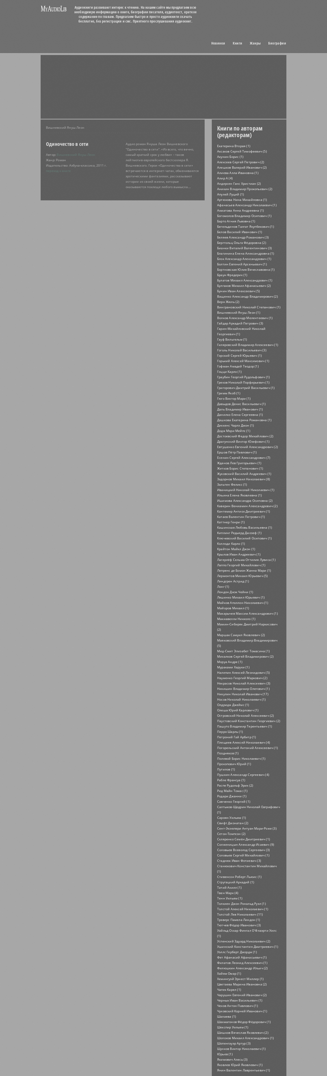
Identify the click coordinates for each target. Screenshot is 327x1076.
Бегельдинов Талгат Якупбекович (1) (245, 226)
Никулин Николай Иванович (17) (242, 694)
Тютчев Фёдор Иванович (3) (239, 925)
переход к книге (58, 171)
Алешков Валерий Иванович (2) (242, 167)
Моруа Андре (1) (229, 662)
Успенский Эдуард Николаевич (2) (243, 941)
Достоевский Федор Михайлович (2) (245, 436)
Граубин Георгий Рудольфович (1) (243, 377)
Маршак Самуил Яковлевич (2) (241, 635)
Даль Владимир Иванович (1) (240, 409)
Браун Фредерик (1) (232, 275)
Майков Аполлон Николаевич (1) (242, 603)
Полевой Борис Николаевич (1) (241, 758)
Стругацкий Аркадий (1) (235, 882)
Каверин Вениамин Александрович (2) (247, 506)
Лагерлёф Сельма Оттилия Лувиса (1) (246, 560)
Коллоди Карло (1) (231, 543)
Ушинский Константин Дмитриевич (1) (247, 946)
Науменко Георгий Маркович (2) (242, 678)
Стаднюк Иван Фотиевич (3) (239, 860)
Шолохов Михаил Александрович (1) (245, 1038)
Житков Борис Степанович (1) (240, 468)
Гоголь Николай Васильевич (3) (241, 350)
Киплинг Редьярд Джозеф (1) (239, 533)
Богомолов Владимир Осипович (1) (244, 216)
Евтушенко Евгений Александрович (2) (247, 447)
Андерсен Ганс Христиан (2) (239, 183)
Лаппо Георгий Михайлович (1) (241, 565)
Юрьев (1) (225, 1054)
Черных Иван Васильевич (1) (239, 1000)
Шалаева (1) (226, 1016)
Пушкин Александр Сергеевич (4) (243, 775)
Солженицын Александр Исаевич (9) (245, 844)
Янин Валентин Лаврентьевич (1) (243, 1070)
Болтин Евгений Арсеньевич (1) (242, 264)
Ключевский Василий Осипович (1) (244, 538)
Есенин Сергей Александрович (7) (243, 457)
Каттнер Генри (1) (231, 522)
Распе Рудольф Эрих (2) (235, 785)
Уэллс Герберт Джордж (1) (237, 952)
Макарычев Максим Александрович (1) (247, 613)
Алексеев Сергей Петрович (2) (240, 162)
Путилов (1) (226, 769)
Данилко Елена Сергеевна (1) (240, 414)
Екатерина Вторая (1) (233, 146)
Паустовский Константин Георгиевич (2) (248, 721)
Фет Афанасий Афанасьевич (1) (242, 957)
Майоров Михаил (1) (233, 608)
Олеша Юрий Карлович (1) (238, 710)
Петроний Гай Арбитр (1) (236, 737)
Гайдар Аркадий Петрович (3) (240, 323)
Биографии (277, 43)
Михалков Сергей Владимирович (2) (245, 656)
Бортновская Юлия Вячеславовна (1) (246, 269)
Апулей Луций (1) (230, 194)
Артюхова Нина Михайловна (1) (242, 200)
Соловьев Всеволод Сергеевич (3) (243, 850)
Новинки (218, 43)
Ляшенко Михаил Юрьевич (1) (241, 597)
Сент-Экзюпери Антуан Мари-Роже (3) (247, 828)
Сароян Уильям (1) (231, 818)
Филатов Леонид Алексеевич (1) (242, 963)
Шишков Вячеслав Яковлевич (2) (242, 1032)
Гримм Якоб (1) (228, 393)
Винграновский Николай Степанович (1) (249, 307)
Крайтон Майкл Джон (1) (236, 549)
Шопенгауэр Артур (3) (234, 1043)
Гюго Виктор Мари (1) (234, 398)
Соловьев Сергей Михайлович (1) (243, 855)
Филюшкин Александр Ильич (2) (242, 968)
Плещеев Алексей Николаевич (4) (243, 742)
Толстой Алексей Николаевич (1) (242, 909)
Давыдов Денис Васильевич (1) (241, 404)
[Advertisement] (87, 73)
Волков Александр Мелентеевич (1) (245, 318)
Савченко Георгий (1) (233, 801)
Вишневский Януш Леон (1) (238, 312)
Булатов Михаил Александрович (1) (244, 280)
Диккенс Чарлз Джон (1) (235, 425)
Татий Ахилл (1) (229, 887)
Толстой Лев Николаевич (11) (240, 914)
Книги (237, 43)
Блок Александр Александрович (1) (244, 259)
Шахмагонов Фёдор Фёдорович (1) (244, 1022)
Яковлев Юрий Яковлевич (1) (240, 1065)
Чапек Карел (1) (229, 989)
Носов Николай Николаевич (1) (241, 699)
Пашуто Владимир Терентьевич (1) (244, 726)
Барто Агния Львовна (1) (236, 221)
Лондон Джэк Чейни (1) (235, 592)
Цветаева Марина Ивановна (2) (242, 984)
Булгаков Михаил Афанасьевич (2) (244, 286)
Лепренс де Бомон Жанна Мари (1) (244, 570)
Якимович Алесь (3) (232, 1059)
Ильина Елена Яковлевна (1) (239, 495)
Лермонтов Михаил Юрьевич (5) (242, 576)
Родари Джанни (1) (232, 796)
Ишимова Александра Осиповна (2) (245, 500)
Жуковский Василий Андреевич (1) (244, 474)
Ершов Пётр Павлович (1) (237, 452)
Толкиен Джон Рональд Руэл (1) (241, 903)
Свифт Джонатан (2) (233, 823)
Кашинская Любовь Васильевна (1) (244, 527)
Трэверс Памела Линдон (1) (238, 920)
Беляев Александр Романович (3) (243, 237)
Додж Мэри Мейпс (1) (233, 431)
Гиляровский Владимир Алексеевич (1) (247, 345)
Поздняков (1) (228, 753)
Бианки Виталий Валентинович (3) (244, 248)
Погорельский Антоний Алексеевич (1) (247, 748)
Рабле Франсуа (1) (231, 780)
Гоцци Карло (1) (229, 371)
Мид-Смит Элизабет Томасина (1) (243, 651)
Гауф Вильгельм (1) (232, 339)
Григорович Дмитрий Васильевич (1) (246, 388)
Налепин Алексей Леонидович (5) (243, 672)
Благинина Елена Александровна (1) (245, 253)
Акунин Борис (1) (230, 157)
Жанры (255, 43)
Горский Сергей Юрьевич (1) (239, 355)
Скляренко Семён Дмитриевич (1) (243, 839)
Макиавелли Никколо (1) (236, 619)
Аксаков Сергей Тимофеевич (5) (242, 151)
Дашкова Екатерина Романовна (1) (244, 420)
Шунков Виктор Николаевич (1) (241, 1049)
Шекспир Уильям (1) (233, 1027)
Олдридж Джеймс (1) (233, 705)
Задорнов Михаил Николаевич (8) (243, 479)
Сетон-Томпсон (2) (231, 834)
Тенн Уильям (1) (229, 898)
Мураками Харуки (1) (233, 667)
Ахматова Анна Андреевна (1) (240, 210)
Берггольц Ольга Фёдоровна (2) (241, 243)
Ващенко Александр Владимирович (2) (247, 296)
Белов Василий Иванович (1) (239, 232)
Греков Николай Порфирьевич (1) (243, 382)
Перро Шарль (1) (230, 732)
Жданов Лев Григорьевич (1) (239, 463)
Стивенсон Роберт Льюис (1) (239, 877)
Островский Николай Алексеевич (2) (245, 715)
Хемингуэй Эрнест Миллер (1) (240, 979)
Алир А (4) (225, 178)
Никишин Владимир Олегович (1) (243, 689)
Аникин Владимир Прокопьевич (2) (244, 189)
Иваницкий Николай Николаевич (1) (245, 490)
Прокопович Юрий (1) (234, 764)
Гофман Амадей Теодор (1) (238, 366)
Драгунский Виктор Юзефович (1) (243, 441)
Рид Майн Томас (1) (232, 791)
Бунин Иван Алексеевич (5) (238, 291)
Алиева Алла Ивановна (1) (238, 173)
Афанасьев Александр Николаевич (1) (247, 205)
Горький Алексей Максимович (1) (243, 361)
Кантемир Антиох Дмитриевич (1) (243, 511)
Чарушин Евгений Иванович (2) (242, 995)
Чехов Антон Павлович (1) (237, 1006)
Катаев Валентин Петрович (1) (241, 517)
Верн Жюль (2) (228, 302)
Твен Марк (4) (228, 893)
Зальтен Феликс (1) (232, 484)
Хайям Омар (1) (229, 973)
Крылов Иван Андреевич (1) (239, 554)
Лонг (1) (223, 586)
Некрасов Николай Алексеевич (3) (243, 683)
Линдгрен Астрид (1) (233, 581)
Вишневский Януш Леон (76, 155)
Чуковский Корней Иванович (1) (242, 1011)
